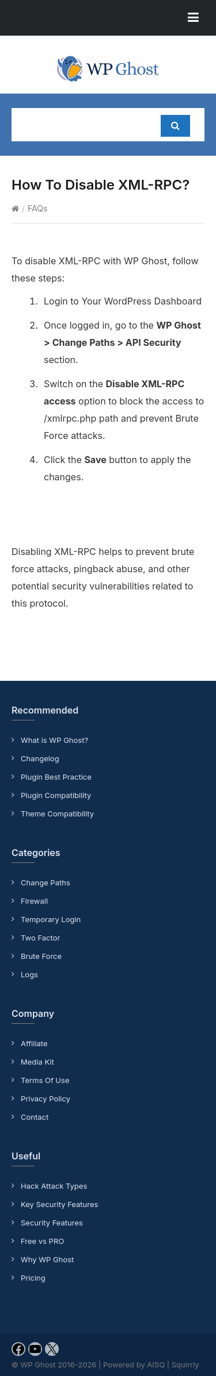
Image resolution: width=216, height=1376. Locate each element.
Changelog (40, 758)
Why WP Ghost (47, 1259)
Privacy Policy (45, 1098)
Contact (34, 1116)
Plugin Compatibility (56, 795)
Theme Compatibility (57, 813)
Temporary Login (51, 919)
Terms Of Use (45, 1080)
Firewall (34, 900)
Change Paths (45, 882)
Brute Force (41, 956)
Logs (29, 974)
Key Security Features (59, 1204)
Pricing (33, 1277)
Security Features (52, 1222)
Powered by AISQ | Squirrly (151, 1364)
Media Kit (37, 1061)
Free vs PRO (42, 1241)
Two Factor (40, 937)
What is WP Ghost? (54, 740)
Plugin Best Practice (56, 776)
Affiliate (34, 1043)
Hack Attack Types (54, 1185)
